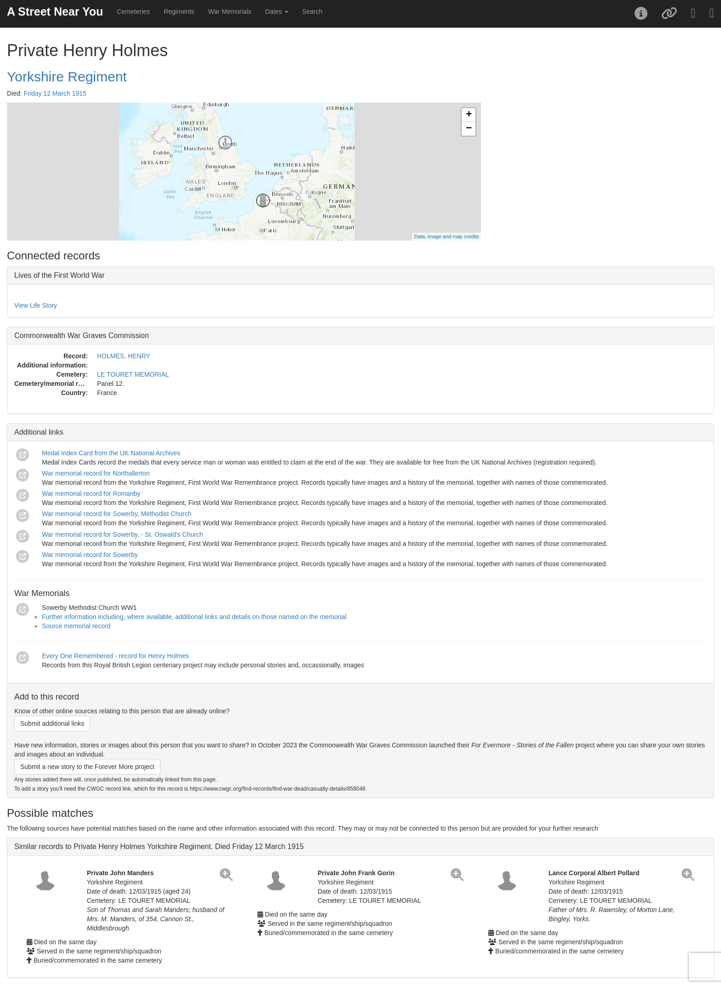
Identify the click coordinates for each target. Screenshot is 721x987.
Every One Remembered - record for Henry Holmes (115, 656)
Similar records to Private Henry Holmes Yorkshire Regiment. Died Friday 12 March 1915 (159, 846)
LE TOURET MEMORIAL (133, 374)
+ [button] (469, 115)
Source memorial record (76, 626)
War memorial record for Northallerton (95, 473)
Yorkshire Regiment (67, 76)
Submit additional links (52, 723)
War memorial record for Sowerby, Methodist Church (116, 513)
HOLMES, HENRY (123, 356)
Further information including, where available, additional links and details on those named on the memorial (194, 616)
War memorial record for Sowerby (90, 554)
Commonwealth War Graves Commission (81, 335)
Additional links (38, 432)
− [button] (469, 129)
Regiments (179, 11)
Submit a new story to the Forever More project (87, 766)
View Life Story (35, 305)
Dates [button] (276, 11)
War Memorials (230, 11)
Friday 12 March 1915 (55, 93)
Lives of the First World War (59, 275)
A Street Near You (55, 11)
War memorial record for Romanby (91, 493)
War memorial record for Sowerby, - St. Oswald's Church (122, 534)
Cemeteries (133, 11)
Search (312, 11)
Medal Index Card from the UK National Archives (111, 453)
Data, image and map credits (446, 236)
